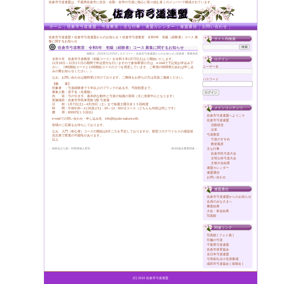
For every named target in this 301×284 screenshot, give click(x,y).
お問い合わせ (214, 26)
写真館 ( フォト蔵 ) (220, 235)
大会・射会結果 (218, 211)
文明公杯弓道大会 (223, 158)
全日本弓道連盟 (218, 254)
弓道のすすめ (220, 139)
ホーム (55, 26)
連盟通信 (188, 26)
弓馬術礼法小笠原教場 (222, 259)
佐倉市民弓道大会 (223, 153)
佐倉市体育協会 (218, 249)
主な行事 (131, 26)
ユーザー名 (211, 66)
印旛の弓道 (215, 240)
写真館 (211, 215)
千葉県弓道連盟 (218, 244)
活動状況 (217, 125)
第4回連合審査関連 (184, 148)
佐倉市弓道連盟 (82, 26)
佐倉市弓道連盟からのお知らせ (96, 37)
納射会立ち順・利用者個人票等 (69, 148)
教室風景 (217, 144)
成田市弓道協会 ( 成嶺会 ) (225, 263)
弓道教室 (109, 26)
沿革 (214, 129)
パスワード (211, 79)
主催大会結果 (220, 163)
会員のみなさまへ (219, 201)
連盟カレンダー (160, 26)
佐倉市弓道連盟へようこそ (226, 115)
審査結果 (213, 206)
